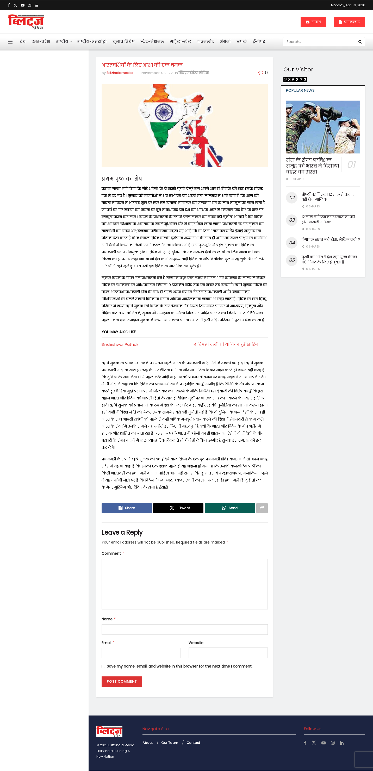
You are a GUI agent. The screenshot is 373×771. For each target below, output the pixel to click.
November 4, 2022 (157, 72)
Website (196, 643)
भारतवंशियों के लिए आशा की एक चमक (41, 88)
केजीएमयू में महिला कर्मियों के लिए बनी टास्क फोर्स (55, 377)
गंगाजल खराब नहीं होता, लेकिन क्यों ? (331, 239)
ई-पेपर (259, 41)
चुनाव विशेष (124, 41)
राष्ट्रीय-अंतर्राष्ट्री (92, 41)
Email (108, 643)
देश (23, 41)
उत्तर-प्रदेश (41, 41)
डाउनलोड (349, 21)
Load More (44, 460)
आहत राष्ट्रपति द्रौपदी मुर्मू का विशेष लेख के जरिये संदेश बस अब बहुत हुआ (53, 119)
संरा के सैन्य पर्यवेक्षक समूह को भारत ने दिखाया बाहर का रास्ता (312, 166)
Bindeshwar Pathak (120, 344)
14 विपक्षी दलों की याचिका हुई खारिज (225, 344)
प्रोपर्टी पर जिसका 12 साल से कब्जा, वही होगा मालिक (328, 197)
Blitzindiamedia (120, 72)
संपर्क (313, 21)
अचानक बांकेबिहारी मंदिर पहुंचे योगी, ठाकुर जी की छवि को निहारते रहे (55, 349)
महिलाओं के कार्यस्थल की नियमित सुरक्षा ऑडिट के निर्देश (54, 321)
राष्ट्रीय (62, 41)
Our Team (169, 742)
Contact (193, 742)
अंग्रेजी (225, 41)
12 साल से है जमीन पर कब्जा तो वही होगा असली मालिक (328, 219)
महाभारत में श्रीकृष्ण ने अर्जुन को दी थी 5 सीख (53, 266)
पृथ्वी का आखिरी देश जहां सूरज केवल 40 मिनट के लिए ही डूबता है (329, 259)
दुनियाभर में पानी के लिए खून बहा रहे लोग (53, 294)
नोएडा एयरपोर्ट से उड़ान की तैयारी (53, 429)
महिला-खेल (180, 41)
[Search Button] (360, 41)
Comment (113, 554)
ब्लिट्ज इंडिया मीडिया (194, 72)
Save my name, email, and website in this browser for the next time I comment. (179, 666)
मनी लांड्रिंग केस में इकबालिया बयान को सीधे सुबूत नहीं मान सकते (54, 146)
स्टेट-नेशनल (152, 41)
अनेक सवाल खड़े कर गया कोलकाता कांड (47, 211)
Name (109, 619)
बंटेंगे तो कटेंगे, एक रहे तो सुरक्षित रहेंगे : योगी (52, 404)
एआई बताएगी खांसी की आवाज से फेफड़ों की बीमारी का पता (52, 239)
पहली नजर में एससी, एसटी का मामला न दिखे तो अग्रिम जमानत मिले (52, 176)
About (147, 742)
